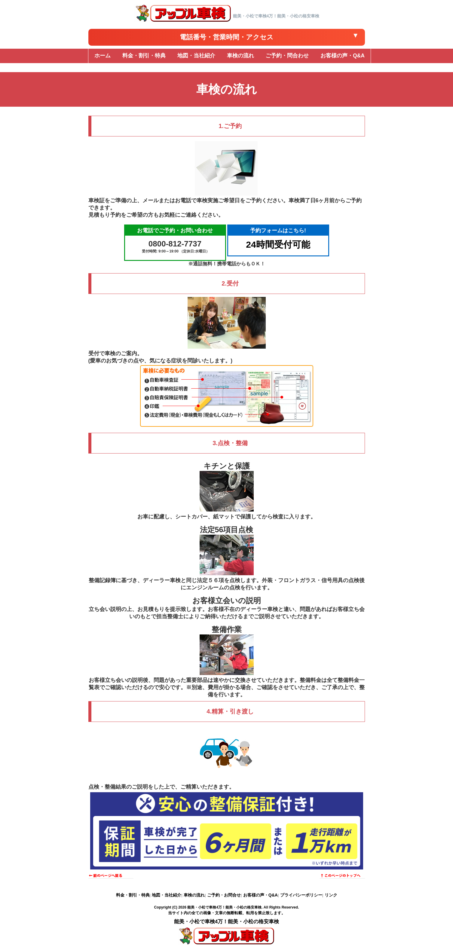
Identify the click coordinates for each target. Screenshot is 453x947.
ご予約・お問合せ (224, 895)
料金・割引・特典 (133, 895)
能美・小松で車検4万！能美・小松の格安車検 (224, 907)
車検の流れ (194, 895)
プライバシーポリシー (301, 895)
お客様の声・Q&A (260, 895)
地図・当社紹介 (166, 895)
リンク (331, 895)
